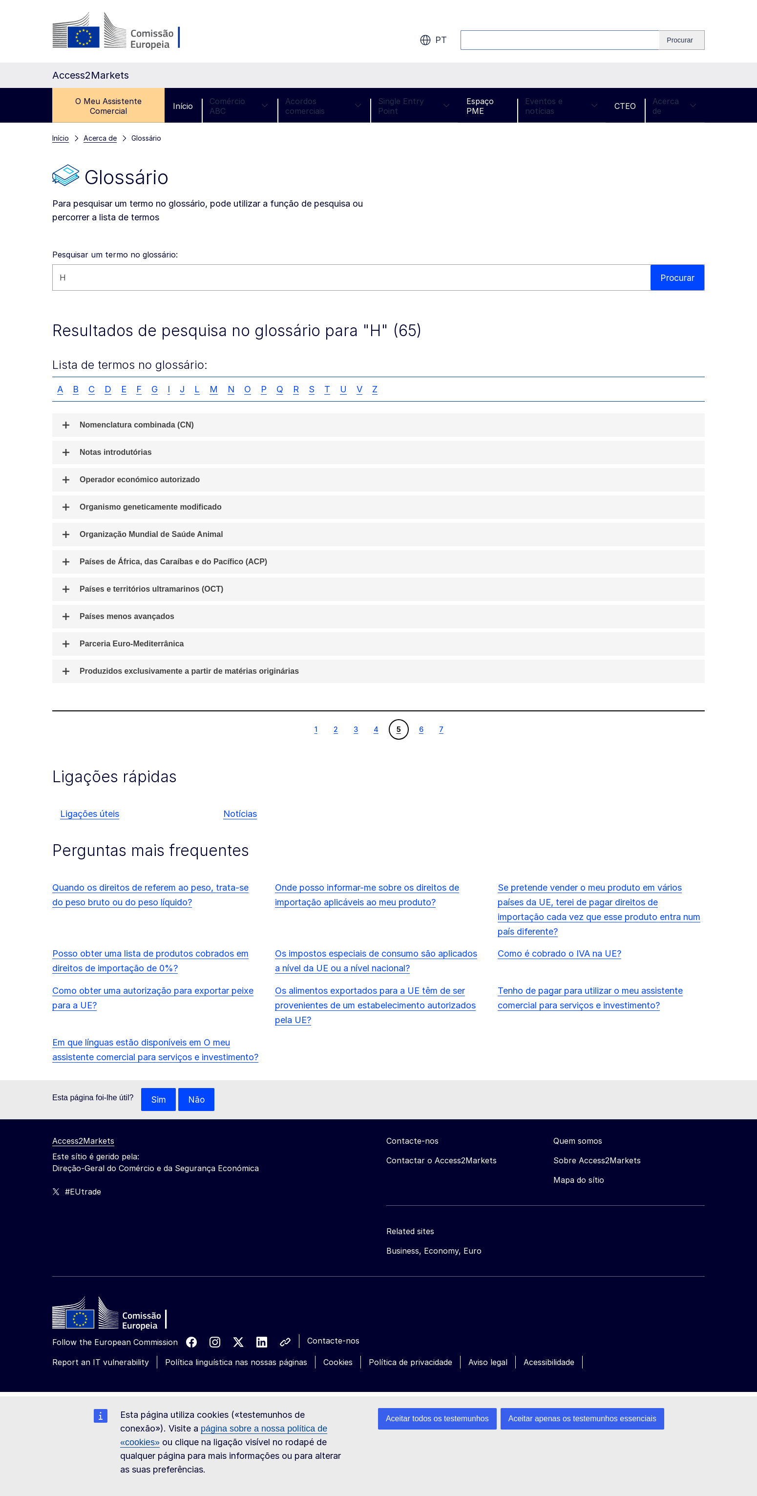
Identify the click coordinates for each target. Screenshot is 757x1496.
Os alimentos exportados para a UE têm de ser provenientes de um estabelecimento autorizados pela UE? (375, 1005)
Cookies (338, 1363)
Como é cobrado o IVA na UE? (559, 953)
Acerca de (674, 106)
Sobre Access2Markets (597, 1161)
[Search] (682, 40)
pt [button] (433, 40)
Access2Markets (83, 1141)
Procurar (677, 277)
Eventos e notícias (561, 106)
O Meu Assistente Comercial (108, 106)
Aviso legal (487, 1363)
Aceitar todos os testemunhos (437, 1418)
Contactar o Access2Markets (441, 1161)
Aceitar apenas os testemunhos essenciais (582, 1418)
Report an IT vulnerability (100, 1363)
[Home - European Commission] (123, 1316)
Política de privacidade (410, 1363)
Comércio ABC (239, 106)
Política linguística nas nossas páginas (236, 1363)
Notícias (240, 814)
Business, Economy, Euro (434, 1251)
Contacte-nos (333, 1341)
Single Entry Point (414, 106)
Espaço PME (480, 106)
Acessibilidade (549, 1363)
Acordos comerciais (323, 106)
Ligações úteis (89, 814)
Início (183, 106)
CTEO (625, 106)
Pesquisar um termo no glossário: (115, 254)
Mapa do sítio (578, 1180)
